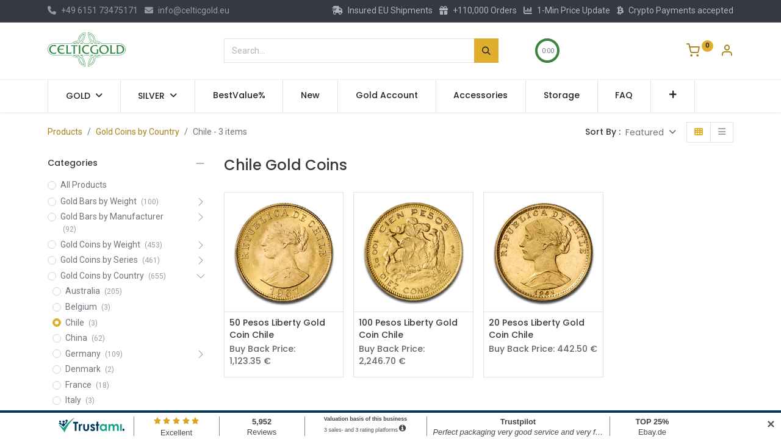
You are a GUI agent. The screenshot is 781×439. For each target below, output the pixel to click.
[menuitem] (239, 96)
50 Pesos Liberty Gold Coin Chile (277, 329)
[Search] (486, 50)
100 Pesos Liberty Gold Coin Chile (408, 329)
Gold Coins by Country (137, 132)
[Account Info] (726, 52)
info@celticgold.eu (187, 10)
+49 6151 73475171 (93, 10)
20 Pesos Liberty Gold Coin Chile (537, 329)
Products (65, 132)
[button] (672, 96)
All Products (83, 185)
